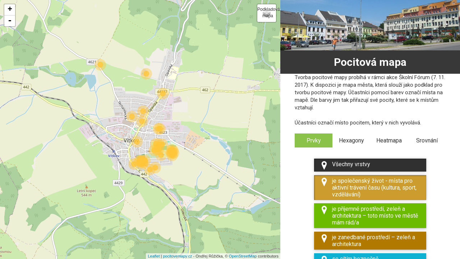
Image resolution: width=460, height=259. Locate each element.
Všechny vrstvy (345, 165)
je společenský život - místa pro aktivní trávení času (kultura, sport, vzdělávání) (368, 187)
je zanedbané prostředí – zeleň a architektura (367, 241)
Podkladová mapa (266, 12)
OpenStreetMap (243, 256)
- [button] (9, 20)
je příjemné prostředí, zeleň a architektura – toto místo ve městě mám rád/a (369, 215)
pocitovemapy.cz (177, 256)
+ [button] (10, 9)
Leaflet (154, 256)
